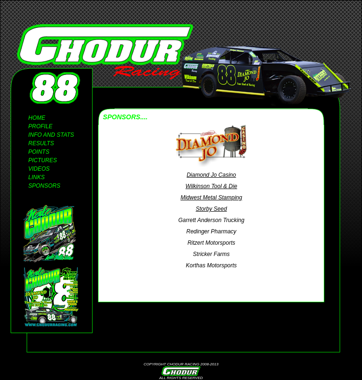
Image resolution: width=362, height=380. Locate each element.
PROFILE (40, 126)
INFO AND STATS (51, 135)
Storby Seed (211, 209)
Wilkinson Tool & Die (212, 186)
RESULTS (41, 143)
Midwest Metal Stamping (211, 197)
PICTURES (42, 160)
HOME (36, 118)
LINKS (36, 177)
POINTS (38, 152)
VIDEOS (38, 168)
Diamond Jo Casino (211, 175)
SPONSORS (44, 185)
